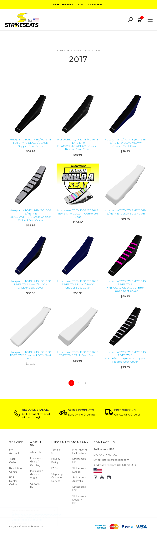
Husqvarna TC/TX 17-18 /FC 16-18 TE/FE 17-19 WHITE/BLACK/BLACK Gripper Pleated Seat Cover (125, 356)
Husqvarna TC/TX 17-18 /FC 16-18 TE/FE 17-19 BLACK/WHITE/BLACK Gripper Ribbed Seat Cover (30, 215)
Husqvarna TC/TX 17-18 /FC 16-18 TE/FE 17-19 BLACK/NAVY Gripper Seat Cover (125, 143)
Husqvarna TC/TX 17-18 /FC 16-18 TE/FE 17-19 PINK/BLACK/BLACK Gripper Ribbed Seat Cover (125, 285)
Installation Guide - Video (36, 474)
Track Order (12, 460)
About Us (35, 452)
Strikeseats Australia (78, 479)
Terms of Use (56, 451)
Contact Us (34, 485)
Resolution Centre (15, 470)
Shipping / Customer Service (57, 477)
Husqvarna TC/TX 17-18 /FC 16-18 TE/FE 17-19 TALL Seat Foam (78, 353)
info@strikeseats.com (115, 459)
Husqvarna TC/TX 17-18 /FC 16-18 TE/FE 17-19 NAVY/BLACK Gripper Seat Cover (30, 284)
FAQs (54, 468)
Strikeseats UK (78, 460)
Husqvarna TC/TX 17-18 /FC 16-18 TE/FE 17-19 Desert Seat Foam (125, 212)
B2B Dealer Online (13, 481)
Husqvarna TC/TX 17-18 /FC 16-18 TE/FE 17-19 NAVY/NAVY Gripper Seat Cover (78, 284)
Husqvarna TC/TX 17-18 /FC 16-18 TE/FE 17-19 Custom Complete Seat (78, 214)
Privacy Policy (55, 460)
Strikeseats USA (78, 488)
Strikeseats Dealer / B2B (78, 500)
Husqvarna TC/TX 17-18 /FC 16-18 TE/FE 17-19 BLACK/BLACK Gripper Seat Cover (30, 143)
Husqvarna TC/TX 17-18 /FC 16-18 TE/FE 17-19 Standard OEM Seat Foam (30, 355)
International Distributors (78, 451)
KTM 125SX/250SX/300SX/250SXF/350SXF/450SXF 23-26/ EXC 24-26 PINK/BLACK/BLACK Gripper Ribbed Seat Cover (40, 516)
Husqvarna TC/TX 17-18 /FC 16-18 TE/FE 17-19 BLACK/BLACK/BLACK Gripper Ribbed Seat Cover (78, 144)
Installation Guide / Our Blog (36, 461)
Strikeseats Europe (78, 470)
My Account (14, 451)
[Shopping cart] (140, 19)
